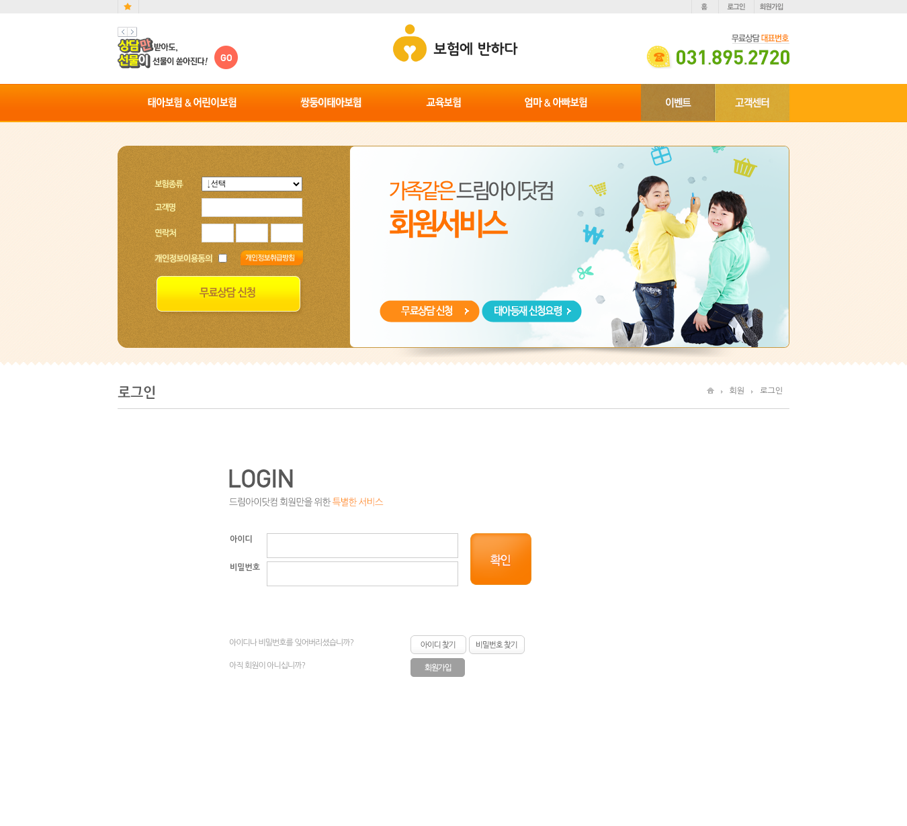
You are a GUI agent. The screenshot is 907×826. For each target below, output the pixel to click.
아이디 (241, 539)
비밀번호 (245, 567)
